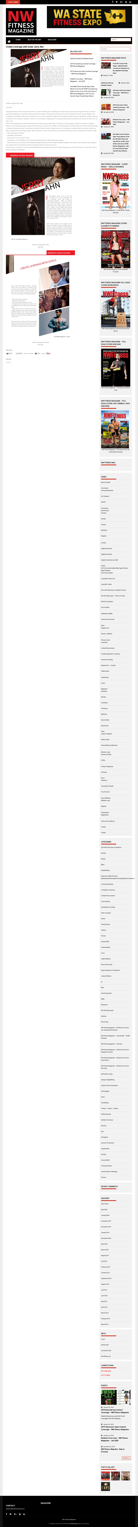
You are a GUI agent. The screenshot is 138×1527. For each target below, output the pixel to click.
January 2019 (105, 1232)
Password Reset (106, 754)
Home (18, 40)
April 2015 (104, 1307)
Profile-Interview (106, 1114)
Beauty (103, 859)
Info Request (105, 496)
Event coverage (106, 913)
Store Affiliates (105, 798)
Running (103, 1126)
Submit (103, 502)
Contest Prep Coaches (108, 896)
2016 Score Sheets (107, 573)
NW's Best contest (107, 1074)
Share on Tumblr (29, 353)
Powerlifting (105, 1103)
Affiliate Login (105, 800)
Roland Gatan (105, 739)
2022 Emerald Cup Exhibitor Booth (81, 58)
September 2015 (106, 1278)
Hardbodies (105, 677)
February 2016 (105, 1267)
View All (126, 1458)
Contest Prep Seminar (107, 648)
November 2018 (106, 1238)
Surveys (103, 1154)
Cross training (105, 901)
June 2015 (104, 1296)
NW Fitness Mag (108, 463)
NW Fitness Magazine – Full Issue (111, 1044)
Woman (103, 1177)
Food (102, 953)
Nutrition (103, 1016)
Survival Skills (105, 1160)
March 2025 (104, 1204)
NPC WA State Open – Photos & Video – (113, 596)
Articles (103, 697)
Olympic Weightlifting (107, 1080)
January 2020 (105, 1215)
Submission (105, 726)
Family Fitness (105, 924)
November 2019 (106, 1227)
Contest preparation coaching (110, 654)
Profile (103, 760)
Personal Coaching (107, 660)
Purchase (104, 772)
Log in (103, 1339)
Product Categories (107, 766)
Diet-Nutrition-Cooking (108, 907)
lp (101, 982)
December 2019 (106, 1221)
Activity (103, 519)
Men (102, 987)
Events (103, 566)
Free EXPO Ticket (106, 584)
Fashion (103, 930)
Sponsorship (105, 720)
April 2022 (104, 1209)
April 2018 (104, 1244)
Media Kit (104, 714)
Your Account (105, 792)
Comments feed (106, 1350)
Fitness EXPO (105, 941)
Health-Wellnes (106, 959)
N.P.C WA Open (106, 1371)
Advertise (104, 691)
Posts (103, 1097)
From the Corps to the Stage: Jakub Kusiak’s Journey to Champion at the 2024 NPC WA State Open (121, 68)
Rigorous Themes (83, 1523)
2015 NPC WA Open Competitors (111, 847)
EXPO (102, 626)
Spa (102, 1131)
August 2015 (105, 1284)
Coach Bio (104, 642)
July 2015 (104, 1290)
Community (104, 488)
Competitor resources (108, 890)
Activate (103, 513)
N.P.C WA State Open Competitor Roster (113, 590)
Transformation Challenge (109, 1171)
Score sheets (105, 607)
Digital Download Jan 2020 (109, 560)
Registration (105, 815)
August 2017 (105, 1255)
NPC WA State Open (107, 1010)
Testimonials (105, 671)
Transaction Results (107, 786)
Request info (105, 628)
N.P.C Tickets (105, 1375)
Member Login (105, 752)
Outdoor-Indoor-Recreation (109, 1085)
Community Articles (107, 490)
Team (102, 731)
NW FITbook (105, 511)
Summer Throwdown (107, 1143)
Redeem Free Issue (107, 1120)
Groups (103, 524)
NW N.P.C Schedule (107, 601)
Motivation (104, 1005)
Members (104, 530)
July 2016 (104, 1261)
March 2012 (104, 1324)
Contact (103, 543)
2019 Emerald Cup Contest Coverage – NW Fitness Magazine (121, 93)
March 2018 (104, 1250)
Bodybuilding (105, 870)
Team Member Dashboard (109, 745)
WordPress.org (106, 1356)
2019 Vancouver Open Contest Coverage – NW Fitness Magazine (121, 107)
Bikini (102, 865)
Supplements (105, 1149)
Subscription (105, 812)
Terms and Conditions (108, 821)
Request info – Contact (108, 665)
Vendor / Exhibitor (106, 634)
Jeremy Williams (106, 976)
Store (102, 778)
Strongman (104, 1137)
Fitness (103, 936)
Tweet (43, 353)
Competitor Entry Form (108, 579)
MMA (102, 999)
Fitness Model (105, 947)
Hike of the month (106, 964)
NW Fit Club (104, 1022)
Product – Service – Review (109, 1108)
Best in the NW (34, 40)
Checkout (104, 780)
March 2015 (104, 1313)
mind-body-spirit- (106, 993)
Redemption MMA (106, 614)
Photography (105, 1091)
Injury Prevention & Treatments (110, 970)
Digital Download (106, 548)
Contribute (104, 703)
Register (103, 536)
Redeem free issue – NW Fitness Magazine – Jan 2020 (121, 122)
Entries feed (105, 1345)
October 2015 (105, 1273)
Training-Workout (106, 1166)
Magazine (52, 40)
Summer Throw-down (107, 619)
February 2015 (105, 1319)
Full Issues (104, 708)
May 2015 (104, 1301)
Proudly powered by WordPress (59, 1523)
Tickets (103, 827)
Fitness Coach (105, 640)
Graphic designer (106, 734)
